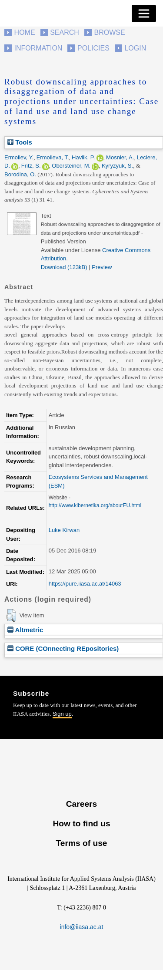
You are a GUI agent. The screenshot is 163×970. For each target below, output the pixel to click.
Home (24, 32)
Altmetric (25, 629)
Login (135, 48)
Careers (81, 803)
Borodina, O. (20, 174)
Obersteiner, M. (71, 165)
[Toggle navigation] (144, 13)
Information (38, 48)
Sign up (62, 714)
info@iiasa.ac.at (81, 926)
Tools (19, 142)
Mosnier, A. (120, 157)
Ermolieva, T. (53, 157)
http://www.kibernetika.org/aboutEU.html (95, 505)
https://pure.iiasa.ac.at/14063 (85, 583)
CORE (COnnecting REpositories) (63, 648)
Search (64, 32)
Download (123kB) (64, 267)
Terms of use (81, 843)
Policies (93, 48)
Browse (109, 32)
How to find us (81, 823)
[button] (11, 615)
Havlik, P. (83, 157)
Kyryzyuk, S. (117, 165)
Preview (102, 267)
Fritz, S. (31, 165)
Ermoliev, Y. (18, 157)
